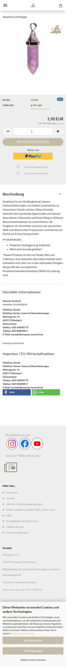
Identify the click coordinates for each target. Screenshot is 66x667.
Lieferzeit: (8, 105)
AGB (8, 515)
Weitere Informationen (33, 659)
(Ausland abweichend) (40, 109)
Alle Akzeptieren (33, 640)
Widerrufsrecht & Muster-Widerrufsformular (30, 509)
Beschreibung (13, 194)
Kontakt (10, 498)
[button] (8, 131)
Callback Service (14, 526)
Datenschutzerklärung (22, 633)
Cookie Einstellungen (17, 532)
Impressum (12, 492)
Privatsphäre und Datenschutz (22, 521)
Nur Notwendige (33, 650)
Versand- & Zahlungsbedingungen (24, 504)
